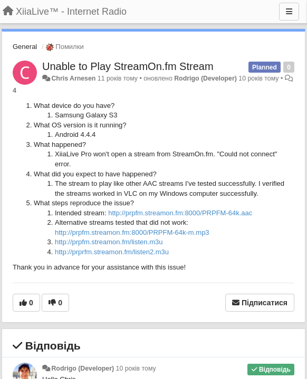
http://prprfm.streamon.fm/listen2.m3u (112, 252)
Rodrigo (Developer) (205, 78)
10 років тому (136, 368)
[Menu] (289, 12)
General (25, 47)
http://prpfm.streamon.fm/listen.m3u (108, 242)
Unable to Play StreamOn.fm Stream (128, 66)
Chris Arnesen (73, 78)
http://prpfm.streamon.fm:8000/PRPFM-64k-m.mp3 (132, 232)
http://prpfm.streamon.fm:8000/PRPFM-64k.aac (180, 213)
